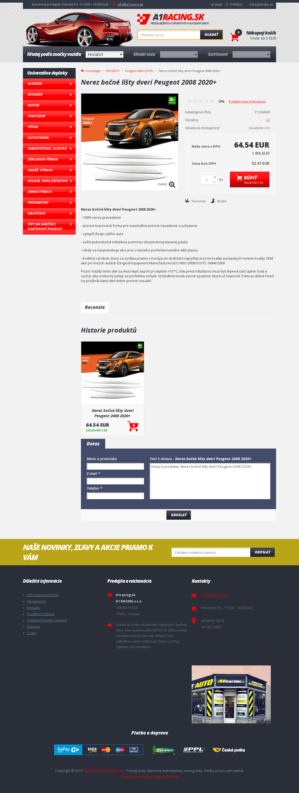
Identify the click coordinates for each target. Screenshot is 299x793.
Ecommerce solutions (139, 776)
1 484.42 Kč (260, 153)
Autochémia (38, 137)
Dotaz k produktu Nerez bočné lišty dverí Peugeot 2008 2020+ (210, 481)
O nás (31, 632)
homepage (93, 70)
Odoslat (262, 552)
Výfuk (33, 126)
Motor (33, 105)
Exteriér (35, 94)
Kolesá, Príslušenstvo (47, 180)
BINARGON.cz (167, 776)
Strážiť (221, 201)
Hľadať (211, 34)
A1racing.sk (173, 19)
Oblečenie (36, 213)
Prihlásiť (236, 4)
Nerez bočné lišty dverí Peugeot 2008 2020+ (112, 413)
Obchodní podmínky (43, 594)
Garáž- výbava (40, 170)
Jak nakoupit (36, 601)
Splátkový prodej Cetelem (47, 620)
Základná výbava (43, 159)
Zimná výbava (39, 191)
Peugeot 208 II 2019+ (139, 71)
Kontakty (33, 607)
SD (268, 120)
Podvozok (36, 116)
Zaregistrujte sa (261, 4)
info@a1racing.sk (130, 4)
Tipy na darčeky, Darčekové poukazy (45, 226)
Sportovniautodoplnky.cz (103, 770)
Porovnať (198, 201)
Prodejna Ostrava (40, 613)
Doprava (33, 626)
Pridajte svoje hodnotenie (247, 101)
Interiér (35, 83)
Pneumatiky (38, 202)
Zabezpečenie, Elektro (47, 148)
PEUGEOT (113, 71)
